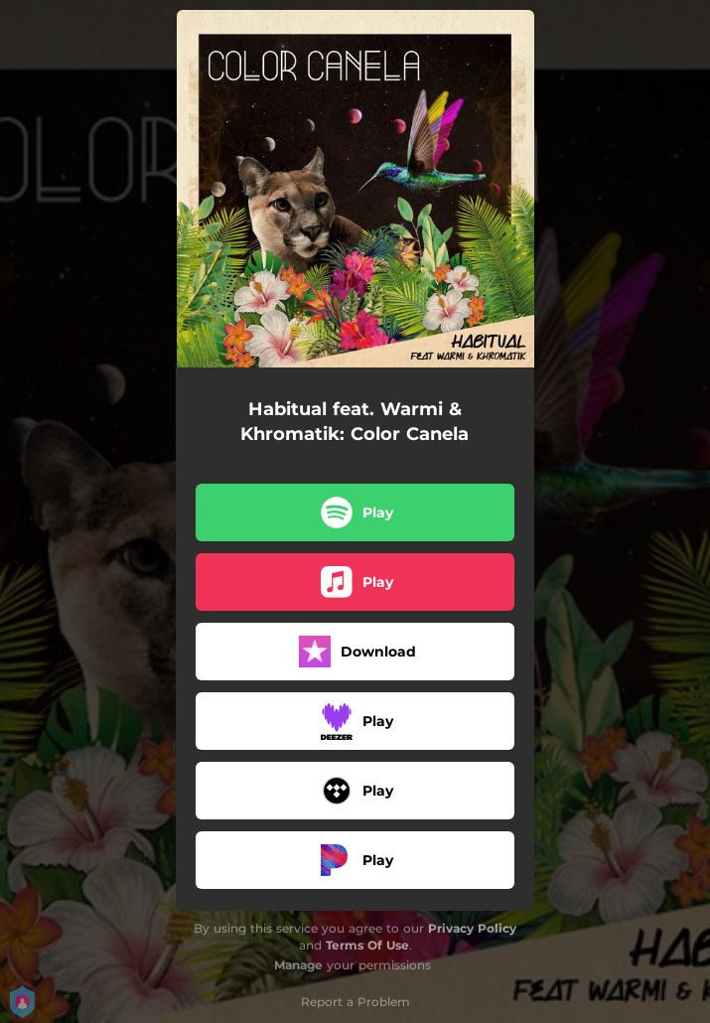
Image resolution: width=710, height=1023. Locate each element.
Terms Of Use (367, 945)
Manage (298, 964)
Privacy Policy (472, 928)
